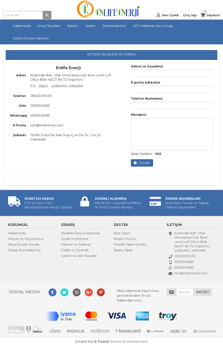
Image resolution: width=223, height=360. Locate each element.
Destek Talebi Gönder (130, 244)
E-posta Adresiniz (145, 82)
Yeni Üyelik (170, 15)
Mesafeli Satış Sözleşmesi (80, 233)
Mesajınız (138, 115)
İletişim (72, 26)
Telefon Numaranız (147, 98)
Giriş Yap (190, 15)
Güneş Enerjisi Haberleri (31, 38)
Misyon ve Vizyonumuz (26, 239)
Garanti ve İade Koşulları (79, 256)
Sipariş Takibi (123, 250)
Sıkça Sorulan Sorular (23, 244)
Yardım (90, 26)
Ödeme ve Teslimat (76, 244)
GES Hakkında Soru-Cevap (153, 26)
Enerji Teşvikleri (48, 26)
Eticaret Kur (84, 341)
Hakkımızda (21, 26)
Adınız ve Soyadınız (147, 66)
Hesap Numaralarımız (24, 250)
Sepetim (213, 15)
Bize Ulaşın (122, 233)
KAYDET (202, 292)
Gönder (142, 163)
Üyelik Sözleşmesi (74, 239)
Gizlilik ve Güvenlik (75, 250)
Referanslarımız (114, 26)
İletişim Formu (125, 239)
